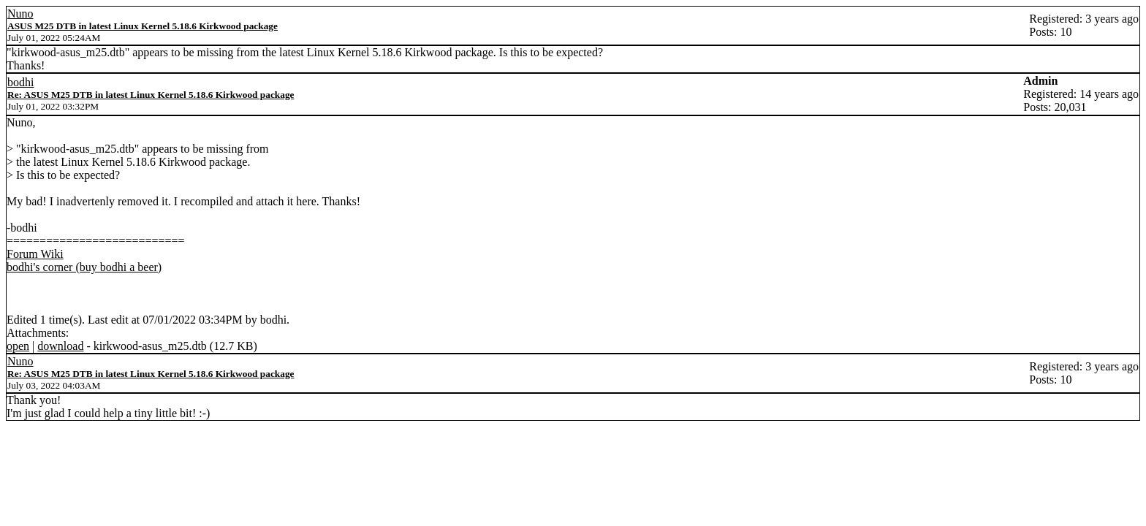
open (18, 346)
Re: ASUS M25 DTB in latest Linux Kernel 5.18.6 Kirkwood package (150, 94)
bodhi (20, 82)
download (60, 346)
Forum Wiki (35, 254)
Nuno (20, 13)
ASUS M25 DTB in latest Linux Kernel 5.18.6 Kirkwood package (142, 25)
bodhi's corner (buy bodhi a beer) (84, 267)
